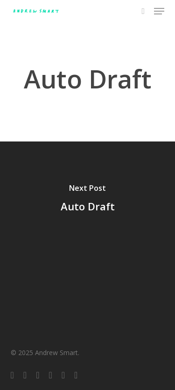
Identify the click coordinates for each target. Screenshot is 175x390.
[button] (159, 11)
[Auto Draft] (87, 199)
